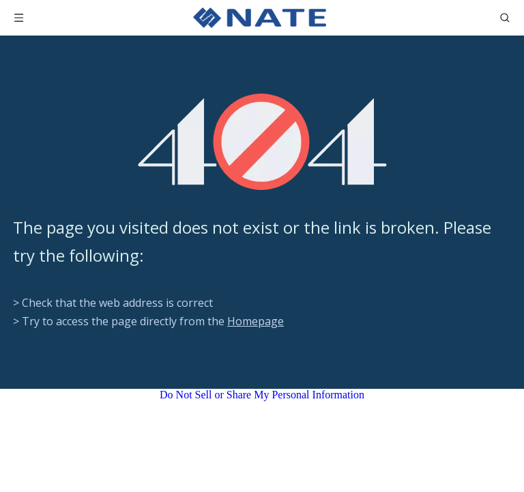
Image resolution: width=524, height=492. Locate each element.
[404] (262, 142)
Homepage (255, 321)
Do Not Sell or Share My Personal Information (262, 394)
